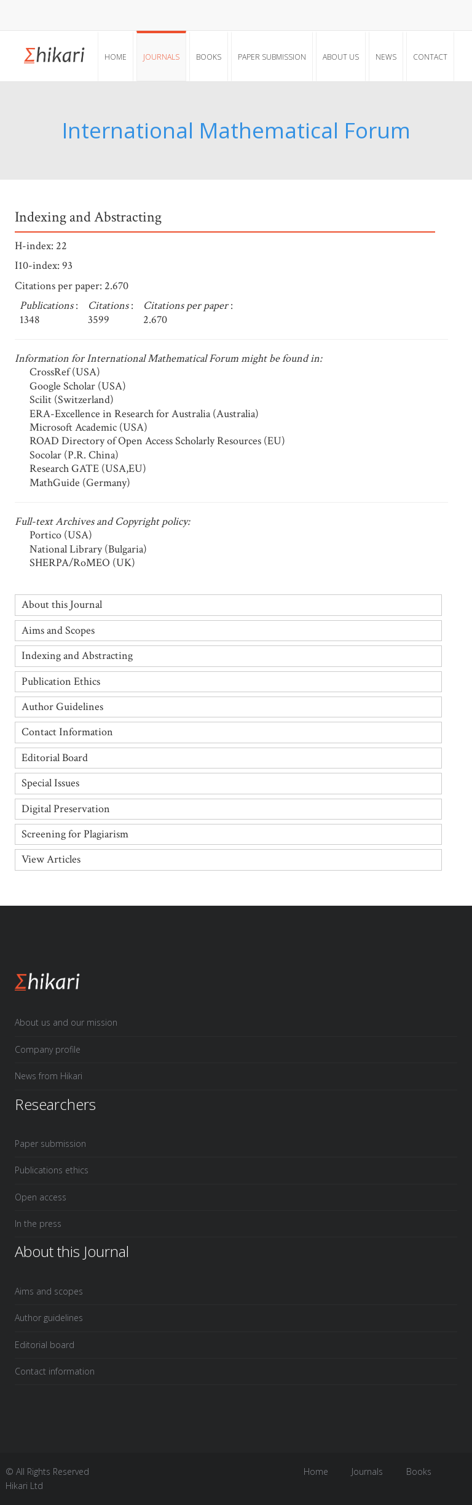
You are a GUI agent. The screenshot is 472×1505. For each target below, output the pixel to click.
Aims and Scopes (58, 630)
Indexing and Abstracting (77, 656)
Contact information (55, 1371)
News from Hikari (48, 1076)
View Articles (51, 859)
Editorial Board (55, 758)
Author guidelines (49, 1317)
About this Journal (62, 604)
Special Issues (50, 783)
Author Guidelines (62, 707)
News (386, 57)
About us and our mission (66, 1022)
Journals (161, 57)
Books (208, 57)
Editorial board (44, 1345)
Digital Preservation (66, 809)
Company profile (48, 1049)
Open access (40, 1197)
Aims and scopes (49, 1291)
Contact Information (67, 732)
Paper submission (272, 57)
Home (115, 57)
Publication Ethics (61, 681)
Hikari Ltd (24, 1485)
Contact (430, 57)
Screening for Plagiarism (75, 834)
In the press (38, 1223)
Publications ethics (51, 1170)
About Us (341, 57)
